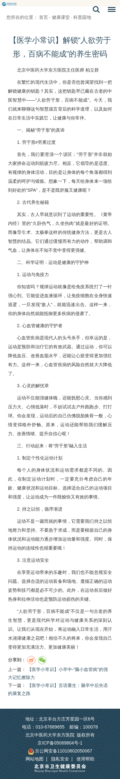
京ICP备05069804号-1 (59, 742)
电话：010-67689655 (43, 726)
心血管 (29, 325)
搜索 (96, 10)
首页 (43, 17)
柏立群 (92, 70)
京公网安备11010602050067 (60, 750)
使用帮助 (85, 758)
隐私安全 (60, 758)
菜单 (110, 10)
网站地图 (35, 758)
